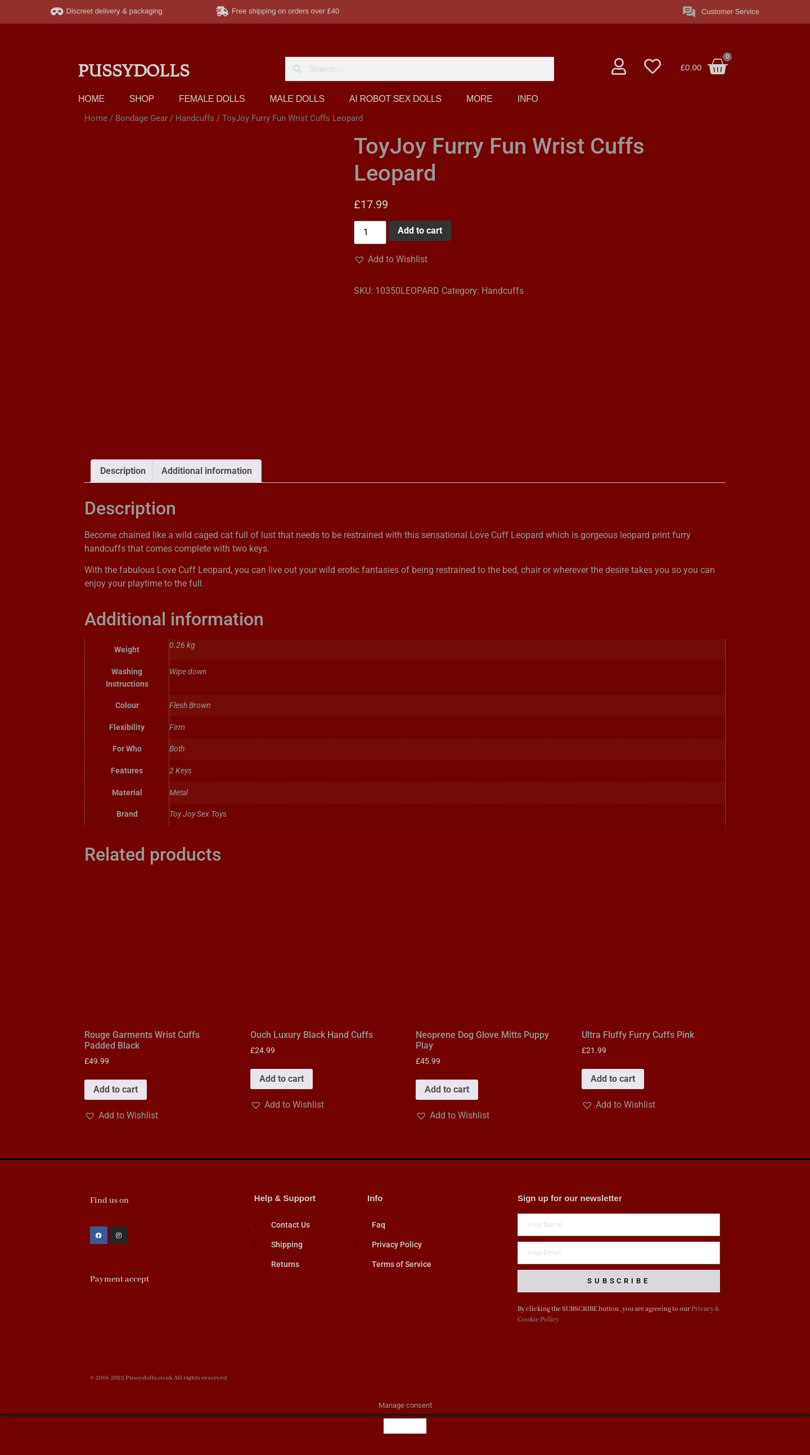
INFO (528, 99)
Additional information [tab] (206, 470)
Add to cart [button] (115, 1089)
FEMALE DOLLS (212, 99)
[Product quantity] (370, 232)
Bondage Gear (141, 118)
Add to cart (420, 230)
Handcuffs (195, 118)
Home (95, 118)
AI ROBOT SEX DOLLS (395, 99)
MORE (479, 99)
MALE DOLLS (296, 99)
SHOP (141, 99)
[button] (391, 259)
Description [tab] (123, 470)
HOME (91, 99)
